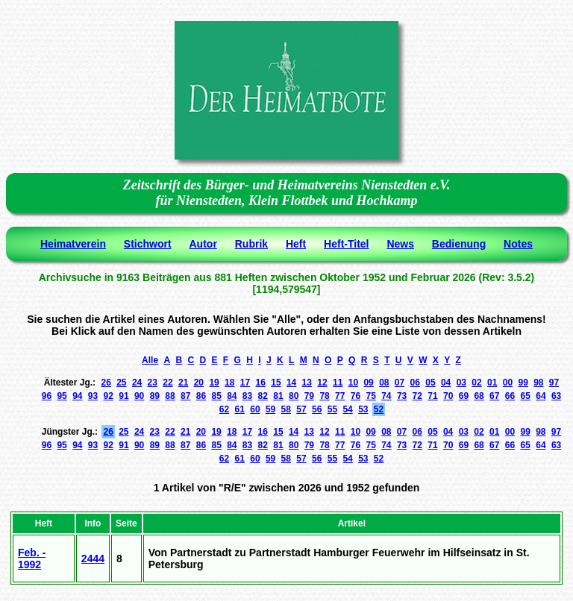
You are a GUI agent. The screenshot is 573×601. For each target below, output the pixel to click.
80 (293, 396)
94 (77, 396)
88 (170, 396)
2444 (92, 558)
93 (93, 396)
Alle (150, 360)
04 (446, 382)
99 (522, 382)
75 (370, 396)
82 (263, 396)
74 (386, 396)
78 (324, 396)
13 (307, 382)
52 (378, 409)
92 (108, 396)
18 (229, 382)
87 (185, 396)
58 (286, 409)
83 (247, 396)
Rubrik (251, 244)
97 (554, 382)
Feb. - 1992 (32, 558)
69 (464, 396)
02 (476, 382)
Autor (203, 244)
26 (105, 382)
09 (368, 382)
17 (245, 382)
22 (167, 382)
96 (46, 396)
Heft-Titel (346, 244)
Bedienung (459, 244)
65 (525, 396)
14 (291, 382)
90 (139, 396)
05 (430, 382)
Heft (296, 244)
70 (448, 396)
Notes (518, 244)
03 (461, 382)
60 (255, 409)
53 (363, 409)
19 (214, 382)
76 (355, 396)
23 (152, 382)
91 (123, 396)
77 (340, 396)
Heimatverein (73, 244)
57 (301, 409)
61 (240, 409)
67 (494, 396)
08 (384, 382)
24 (137, 382)
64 (540, 396)
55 (332, 409)
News (400, 244)
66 (510, 396)
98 (538, 382)
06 (415, 382)
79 (309, 396)
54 (347, 409)
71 (432, 396)
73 (402, 396)
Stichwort (148, 244)
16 (261, 382)
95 (61, 396)
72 (417, 396)
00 (508, 382)
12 (322, 382)
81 (278, 396)
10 (353, 382)
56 (317, 409)
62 (224, 409)
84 (232, 396)
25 (121, 382)
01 (492, 382)
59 (270, 409)
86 (201, 396)
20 (199, 382)
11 (337, 382)
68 (478, 396)
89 (155, 396)
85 (216, 396)
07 (399, 382)
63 (556, 396)
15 (276, 382)
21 (183, 382)
